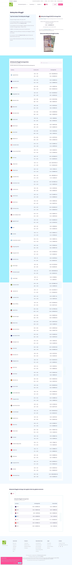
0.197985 (53, 423)
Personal (11, 1)
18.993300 (54, 385)
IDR (57, 270)
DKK (56, 200)
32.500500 (54, 302)
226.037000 (54, 162)
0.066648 (54, 209)
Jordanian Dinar (16, 297)
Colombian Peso (16, 176)
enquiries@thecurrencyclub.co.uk (63, 544)
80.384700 (54, 410)
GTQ (51, 241)
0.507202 (54, 105)
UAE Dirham (15, 456)
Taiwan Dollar (15, 430)
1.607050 (53, 188)
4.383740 (53, 321)
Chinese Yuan (15, 170)
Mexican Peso (15, 322)
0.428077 (54, 330)
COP (56, 175)
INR (56, 264)
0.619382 (53, 190)
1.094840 (53, 378)
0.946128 (54, 391)
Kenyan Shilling (15, 303)
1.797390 (53, 235)
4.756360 (53, 152)
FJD (56, 232)
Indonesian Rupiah (16, 272)
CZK (56, 194)
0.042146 (53, 266)
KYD (50, 152)
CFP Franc (14, 157)
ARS (56, 73)
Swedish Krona (15, 418)
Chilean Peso (15, 163)
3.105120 (53, 133)
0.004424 (54, 165)
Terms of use (49, 544)
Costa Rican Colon (16, 183)
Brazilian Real (15, 119)
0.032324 (53, 260)
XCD (56, 213)
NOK (56, 340)
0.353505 (53, 80)
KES (56, 302)
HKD (56, 245)
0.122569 (53, 438)
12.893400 (54, 311)
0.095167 (53, 86)
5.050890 (54, 425)
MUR (56, 315)
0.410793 (53, 137)
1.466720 (53, 216)
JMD (56, 283)
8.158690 (54, 436)
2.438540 (54, 139)
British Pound (15, 125)
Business (15, 1)
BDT (56, 92)
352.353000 (54, 73)
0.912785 (53, 366)
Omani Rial (15, 348)
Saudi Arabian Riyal (16, 392)
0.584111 (53, 444)
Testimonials (14, 546)
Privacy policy (49, 543)
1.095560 (53, 368)
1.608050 (53, 200)
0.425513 (53, 343)
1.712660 (53, 442)
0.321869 (53, 397)
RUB (56, 385)
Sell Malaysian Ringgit (47, 29)
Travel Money (31, 4)
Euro (13, 227)
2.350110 (53, 340)
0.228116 (54, 324)
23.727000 (54, 264)
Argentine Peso (15, 74)
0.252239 (53, 467)
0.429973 (53, 419)
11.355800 (54, 448)
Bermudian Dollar (16, 113)
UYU (56, 461)
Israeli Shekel (15, 278)
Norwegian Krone (16, 341)
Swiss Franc (15, 424)
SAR (56, 391)
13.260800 (54, 219)
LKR (56, 410)
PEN (56, 353)
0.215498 (54, 226)
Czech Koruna (15, 195)
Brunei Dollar (15, 132)
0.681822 (53, 213)
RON (56, 378)
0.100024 (53, 463)
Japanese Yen (15, 291)
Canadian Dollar (16, 144)
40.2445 (36, 519)
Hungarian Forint (16, 252)
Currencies (37, 551)
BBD (56, 99)
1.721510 (54, 169)
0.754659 (54, 277)
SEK (50, 419)
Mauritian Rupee (16, 316)
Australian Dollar (16, 81)
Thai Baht (14, 437)
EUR (56, 226)
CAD (56, 143)
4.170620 (54, 404)
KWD (56, 308)
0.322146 (53, 130)
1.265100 (54, 118)
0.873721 (53, 353)
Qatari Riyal (15, 373)
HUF (56, 251)
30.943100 (54, 92)
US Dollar (14, 469)
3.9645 (54, 526)
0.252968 (53, 111)
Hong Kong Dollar (16, 246)
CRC (56, 181)
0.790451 (53, 120)
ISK (56, 258)
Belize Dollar (15, 106)
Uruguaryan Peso (16, 462)
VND (57, 474)
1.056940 (53, 394)
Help (13, 551)
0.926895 (54, 455)
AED (56, 455)
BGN (56, 137)
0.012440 (53, 413)
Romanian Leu (15, 380)
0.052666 (53, 387)
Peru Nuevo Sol (15, 354)
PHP (56, 359)
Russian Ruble (15, 386)
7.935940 (53, 429)
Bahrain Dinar (15, 87)
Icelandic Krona (15, 259)
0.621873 (53, 203)
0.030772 (53, 305)
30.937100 (54, 258)
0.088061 (53, 451)
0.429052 (54, 334)
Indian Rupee (15, 265)
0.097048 (54, 347)
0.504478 (54, 99)
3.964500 (54, 470)
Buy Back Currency (26, 544)
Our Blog (14, 549)
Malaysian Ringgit (13, 489)
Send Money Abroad (38, 544)
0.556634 (54, 232)
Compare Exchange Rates (39, 549)
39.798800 (54, 283)
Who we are (14, 543)
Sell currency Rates (38, 546)
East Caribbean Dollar (17, 214)
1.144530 (53, 355)
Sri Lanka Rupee (15, 411)
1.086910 (53, 374)
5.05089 (54, 522)
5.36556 (54, 509)
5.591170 (53, 298)
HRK (56, 188)
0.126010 (54, 432)
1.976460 (53, 245)
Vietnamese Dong (16, 475)
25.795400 (54, 156)
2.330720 (53, 336)
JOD (56, 296)
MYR (50, 73)
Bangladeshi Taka (16, 94)
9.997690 (54, 461)
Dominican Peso (16, 208)
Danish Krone (15, 202)
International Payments (22, 4)
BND (56, 130)
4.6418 (54, 516)
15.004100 (54, 207)
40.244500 (54, 289)
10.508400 (54, 88)
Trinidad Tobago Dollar (17, 443)
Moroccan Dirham (16, 329)
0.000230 (53, 273)
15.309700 (54, 359)
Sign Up (60, 4)
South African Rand (16, 405)
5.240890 (54, 194)
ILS (56, 277)
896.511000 (54, 175)
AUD (56, 80)
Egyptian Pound (15, 221)
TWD (56, 429)
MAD (50, 330)
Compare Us (14, 544)
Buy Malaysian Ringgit (42, 18)
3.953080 (54, 114)
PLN (56, 366)
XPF (56, 156)
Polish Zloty (15, 367)
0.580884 (54, 171)
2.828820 (54, 82)
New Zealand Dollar (16, 335)
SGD (56, 397)
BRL (56, 118)
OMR (56, 347)
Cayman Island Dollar (17, 151)
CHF (56, 423)
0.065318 (53, 362)
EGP (56, 219)
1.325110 (53, 279)
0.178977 (53, 296)
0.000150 (53, 476)
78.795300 (54, 251)
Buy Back (38, 4)
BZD (56, 105)
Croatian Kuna (15, 189)
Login (55, 4)
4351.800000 (54, 270)
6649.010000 (54, 474)
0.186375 (53, 124)
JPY (56, 289)
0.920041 (53, 372)
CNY (56, 169)
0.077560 (53, 308)
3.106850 (53, 400)
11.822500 (53, 315)
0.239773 (53, 406)
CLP (56, 162)
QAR (56, 372)
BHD (56, 86)
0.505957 (53, 247)
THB (56, 436)
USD (56, 467)
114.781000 (54, 181)
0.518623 (53, 241)
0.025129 (53, 285)
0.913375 (53, 381)
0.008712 (53, 184)
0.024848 (54, 292)
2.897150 (53, 146)
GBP (56, 124)
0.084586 (54, 317)
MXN (56, 321)
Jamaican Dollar (16, 284)
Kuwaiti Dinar (15, 310)
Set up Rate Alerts (38, 543)
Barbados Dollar (16, 100)
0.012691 (53, 254)
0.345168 (53, 143)
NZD (56, 334)
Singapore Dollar (16, 399)
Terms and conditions (50, 546)
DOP (56, 207)
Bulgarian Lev (15, 138)
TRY (56, 448)
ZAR (56, 404)
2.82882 (54, 506)
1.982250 (53, 101)
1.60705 (37, 513)
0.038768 (53, 158)
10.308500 (54, 349)
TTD (56, 442)
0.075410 (53, 222)
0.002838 (53, 76)
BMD (56, 111)
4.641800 (53, 228)
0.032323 (53, 95)
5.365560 (53, 127)
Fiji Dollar (14, 233)
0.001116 (54, 177)
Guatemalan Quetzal (16, 240)
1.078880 (53, 457)
